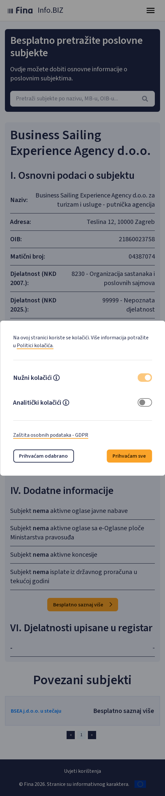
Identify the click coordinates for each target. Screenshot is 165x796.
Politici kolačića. (35, 345)
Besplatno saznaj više (82, 604)
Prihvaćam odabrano (43, 456)
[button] (56, 378)
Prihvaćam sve (129, 456)
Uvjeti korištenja (82, 771)
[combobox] (82, 99)
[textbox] (82, 98)
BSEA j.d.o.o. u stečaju (36, 711)
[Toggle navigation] (150, 10)
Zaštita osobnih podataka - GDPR (50, 435)
